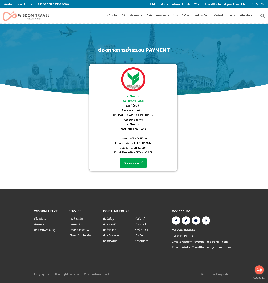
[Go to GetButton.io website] (259, 278)
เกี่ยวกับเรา (246, 15)
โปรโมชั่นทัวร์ (181, 15)
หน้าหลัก (112, 15)
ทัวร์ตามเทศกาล (158, 15)
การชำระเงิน (200, 15)
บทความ (232, 15)
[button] (133, 163)
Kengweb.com (225, 274)
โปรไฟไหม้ (217, 15)
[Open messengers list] (259, 269)
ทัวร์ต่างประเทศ (132, 15)
